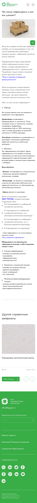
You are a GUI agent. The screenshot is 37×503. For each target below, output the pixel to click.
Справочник (7, 448)
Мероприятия (18, 448)
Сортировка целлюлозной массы (18, 357)
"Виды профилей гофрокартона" (13, 237)
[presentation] (26, 379)
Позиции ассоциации (20, 442)
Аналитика (6, 442)
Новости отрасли (9, 435)
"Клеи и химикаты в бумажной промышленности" (13, 78)
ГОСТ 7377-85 (7, 199)
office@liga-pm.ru (9, 407)
